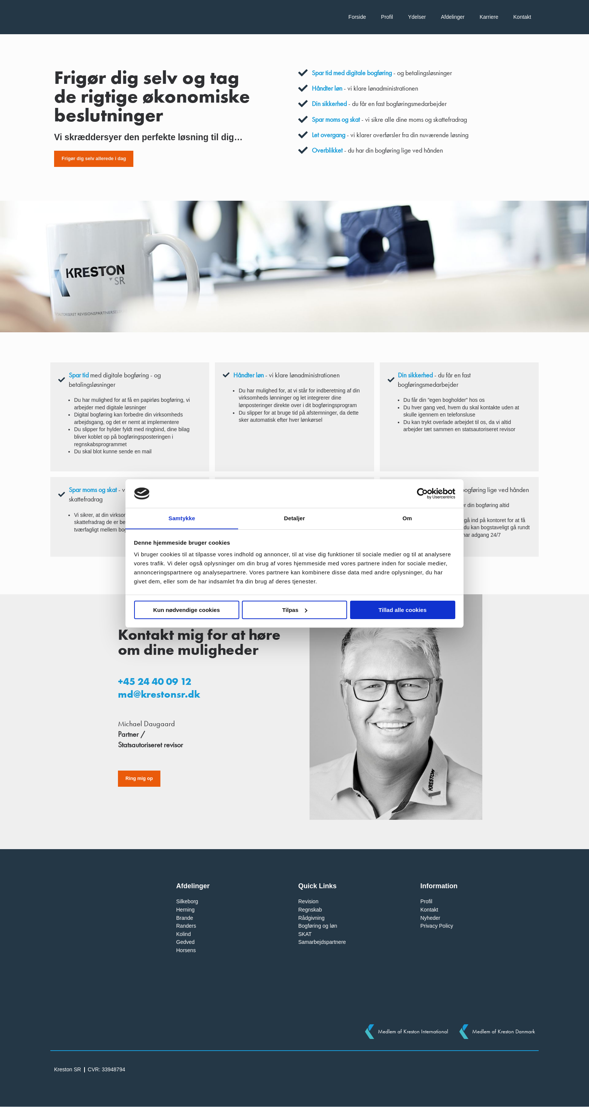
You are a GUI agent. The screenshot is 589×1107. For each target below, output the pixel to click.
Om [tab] (407, 518)
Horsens (186, 950)
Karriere (489, 17)
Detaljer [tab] (294, 518)
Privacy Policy (436, 926)
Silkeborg (187, 902)
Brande (184, 918)
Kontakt (522, 17)
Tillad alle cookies (402, 610)
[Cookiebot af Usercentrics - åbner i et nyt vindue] (422, 493)
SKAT (305, 934)
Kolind (183, 934)
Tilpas (294, 610)
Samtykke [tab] (182, 518)
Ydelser (417, 17)
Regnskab (310, 910)
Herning (185, 910)
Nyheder (430, 918)
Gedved (185, 942)
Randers (186, 926)
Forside (357, 17)
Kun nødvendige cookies (186, 610)
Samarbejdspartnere (322, 942)
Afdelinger (453, 17)
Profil (387, 17)
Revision (308, 902)
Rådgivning (311, 918)
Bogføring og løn (317, 926)
